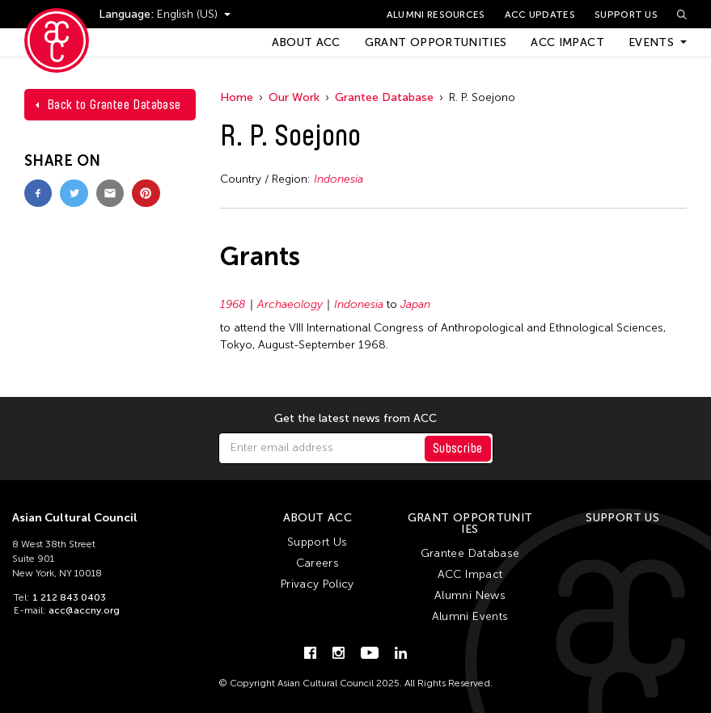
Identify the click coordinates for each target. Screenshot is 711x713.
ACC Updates (540, 14)
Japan (415, 304)
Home (236, 97)
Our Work (294, 97)
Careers (317, 563)
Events (651, 42)
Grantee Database (384, 97)
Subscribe (458, 448)
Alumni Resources (436, 14)
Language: (128, 14)
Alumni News (470, 595)
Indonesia (338, 179)
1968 (233, 304)
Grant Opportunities (436, 42)
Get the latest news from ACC (355, 418)
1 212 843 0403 (69, 597)
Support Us (626, 14)
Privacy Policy (317, 584)
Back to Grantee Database (114, 104)
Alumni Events (470, 616)
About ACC (306, 42)
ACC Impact (567, 42)
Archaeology (290, 304)
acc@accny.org (84, 610)
